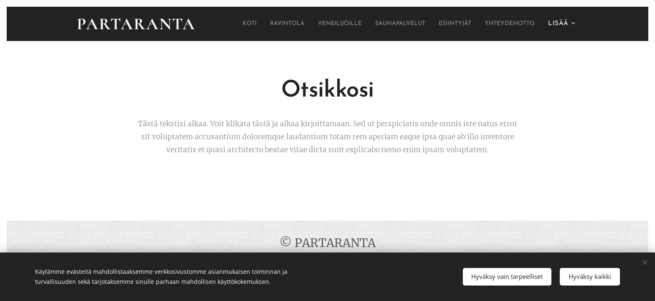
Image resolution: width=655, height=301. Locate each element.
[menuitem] (284, 23)
